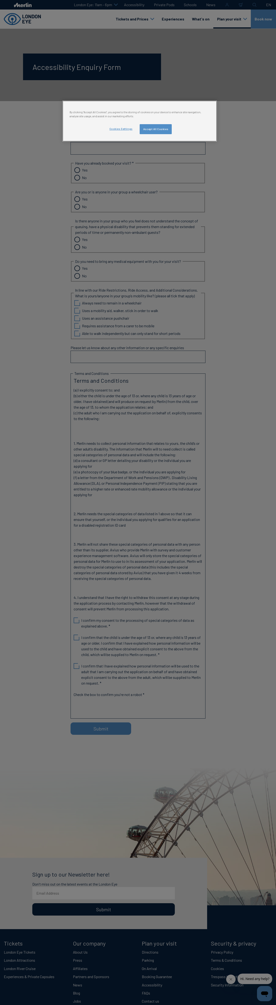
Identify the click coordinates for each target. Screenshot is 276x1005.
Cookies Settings (121, 128)
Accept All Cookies (155, 129)
